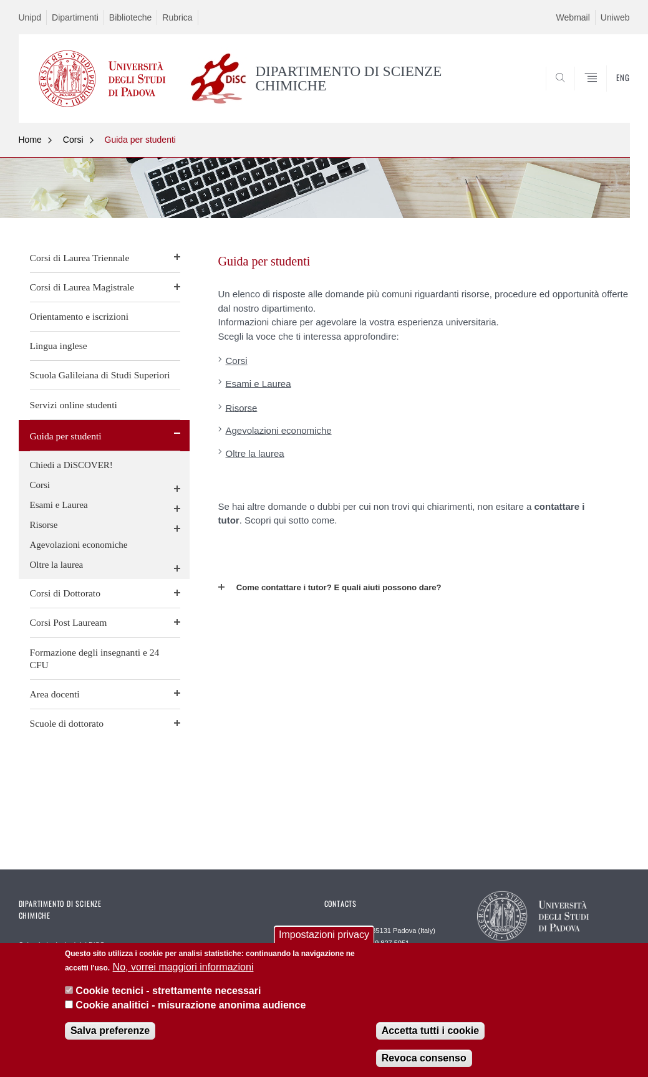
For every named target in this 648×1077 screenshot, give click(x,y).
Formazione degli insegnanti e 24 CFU (95, 658)
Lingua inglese (58, 345)
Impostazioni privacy (324, 934)
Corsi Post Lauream (68, 622)
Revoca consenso (424, 1058)
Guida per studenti (140, 140)
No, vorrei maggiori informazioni (183, 967)
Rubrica (177, 17)
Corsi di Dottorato (65, 593)
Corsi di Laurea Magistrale (82, 287)
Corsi (73, 140)
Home (30, 140)
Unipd (30, 17)
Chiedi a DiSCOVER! (71, 465)
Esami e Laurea (59, 505)
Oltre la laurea (57, 565)
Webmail (573, 17)
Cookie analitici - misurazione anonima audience (190, 1005)
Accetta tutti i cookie (430, 1030)
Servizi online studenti (73, 405)
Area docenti (55, 694)
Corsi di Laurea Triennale (80, 257)
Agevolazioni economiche (79, 545)
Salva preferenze (110, 1030)
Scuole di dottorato (67, 723)
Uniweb (615, 17)
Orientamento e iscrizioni (79, 316)
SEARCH (577, 92)
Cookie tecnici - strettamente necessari (168, 990)
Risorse (44, 525)
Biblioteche (130, 17)
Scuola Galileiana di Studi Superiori (100, 375)
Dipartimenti (75, 17)
